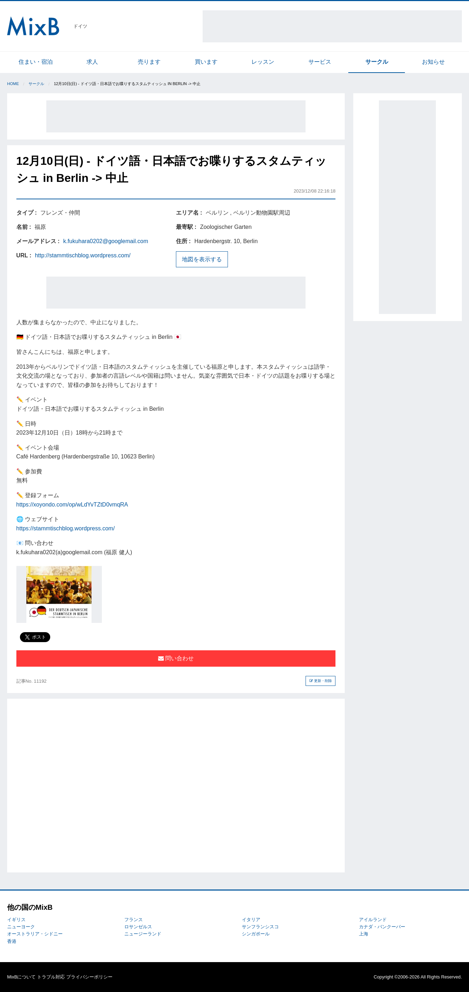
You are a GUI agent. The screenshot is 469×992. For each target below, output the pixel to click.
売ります (149, 62)
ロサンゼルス (138, 926)
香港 (11, 941)
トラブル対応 (51, 977)
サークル (376, 62)
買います (206, 62)
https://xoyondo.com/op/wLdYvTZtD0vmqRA (72, 505)
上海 (363, 933)
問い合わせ (176, 658)
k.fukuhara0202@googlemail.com (105, 241)
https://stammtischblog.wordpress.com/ (65, 528)
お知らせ (433, 62)
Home (13, 84)
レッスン (262, 62)
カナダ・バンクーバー (382, 926)
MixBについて (21, 977)
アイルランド (373, 919)
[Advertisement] (332, 26)
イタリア (251, 919)
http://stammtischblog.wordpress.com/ (83, 255)
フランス (133, 919)
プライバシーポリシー (89, 977)
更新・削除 (320, 681)
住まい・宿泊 (36, 62)
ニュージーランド (142, 933)
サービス (319, 62)
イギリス (16, 919)
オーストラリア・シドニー (35, 933)
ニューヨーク (21, 926)
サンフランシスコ (260, 926)
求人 (92, 62)
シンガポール (256, 933)
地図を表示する (202, 259)
